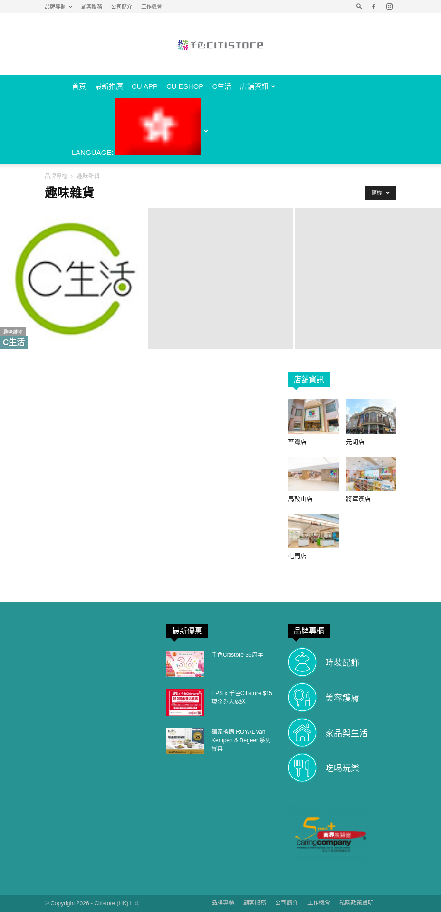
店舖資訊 (258, 86)
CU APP (145, 86)
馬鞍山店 (300, 498)
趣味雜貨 (12, 332)
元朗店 (355, 441)
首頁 (79, 86)
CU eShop (184, 86)
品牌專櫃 (58, 7)
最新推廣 (109, 86)
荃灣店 (297, 441)
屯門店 (297, 555)
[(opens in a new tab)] (185, 664)
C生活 (221, 86)
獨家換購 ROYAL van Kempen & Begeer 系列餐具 (241, 740)
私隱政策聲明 (356, 903)
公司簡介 (121, 7)
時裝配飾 (342, 663)
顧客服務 (91, 7)
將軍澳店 (358, 498)
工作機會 (151, 7)
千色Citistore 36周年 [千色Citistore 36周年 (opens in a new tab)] (237, 655)
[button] (359, 7)
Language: (140, 127)
